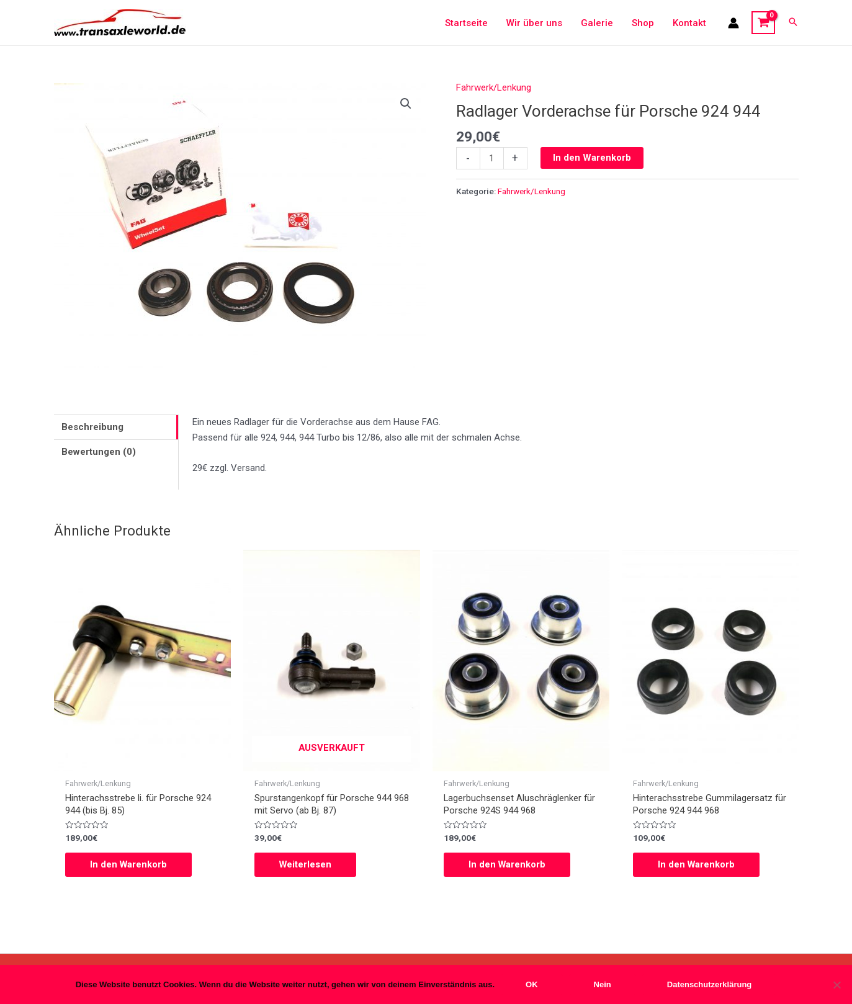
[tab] (116, 427)
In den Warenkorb (592, 157)
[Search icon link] (793, 22)
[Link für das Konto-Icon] (733, 23)
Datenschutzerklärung (709, 984)
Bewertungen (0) (98, 451)
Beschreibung (92, 427)
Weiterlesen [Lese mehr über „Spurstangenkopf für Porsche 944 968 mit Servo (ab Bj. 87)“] (306, 865)
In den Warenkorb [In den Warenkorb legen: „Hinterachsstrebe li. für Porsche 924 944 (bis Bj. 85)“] (129, 865)
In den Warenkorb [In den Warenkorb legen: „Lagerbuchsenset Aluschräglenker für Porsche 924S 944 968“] (508, 865)
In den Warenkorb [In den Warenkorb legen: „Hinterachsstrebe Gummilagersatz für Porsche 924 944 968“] (697, 865)
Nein (602, 984)
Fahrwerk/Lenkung (493, 87)
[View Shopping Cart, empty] (763, 23)
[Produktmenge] (492, 158)
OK (532, 984)
